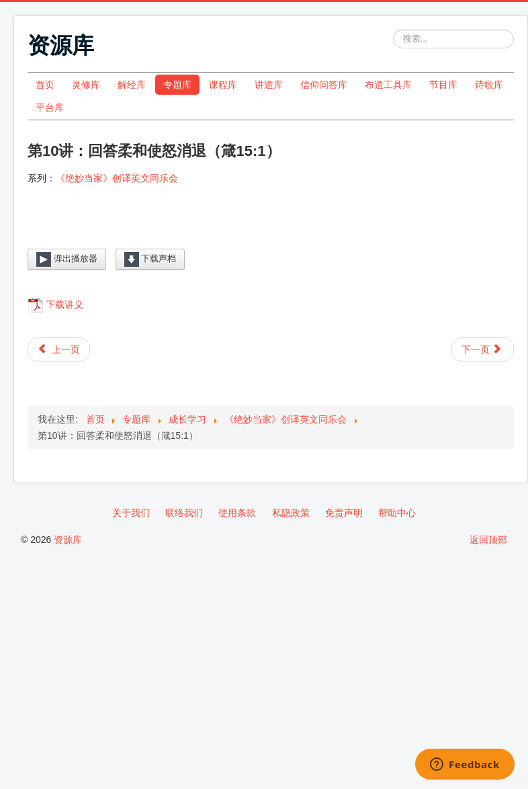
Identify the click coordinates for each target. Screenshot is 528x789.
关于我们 (131, 512)
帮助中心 (397, 512)
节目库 (443, 84)
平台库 (50, 107)
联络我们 (184, 512)
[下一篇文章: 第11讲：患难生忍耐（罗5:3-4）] (482, 349)
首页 (45, 84)
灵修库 (86, 84)
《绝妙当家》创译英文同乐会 (117, 178)
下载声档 (150, 259)
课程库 (223, 84)
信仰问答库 (323, 84)
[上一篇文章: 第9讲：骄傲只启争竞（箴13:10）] (59, 349)
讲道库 (269, 84)
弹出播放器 (66, 259)
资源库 (68, 539)
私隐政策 (291, 512)
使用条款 (237, 512)
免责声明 (344, 512)
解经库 (132, 84)
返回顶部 (488, 539)
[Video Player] (271, 227)
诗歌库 (489, 84)
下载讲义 (64, 304)
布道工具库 (388, 84)
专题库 (177, 84)
